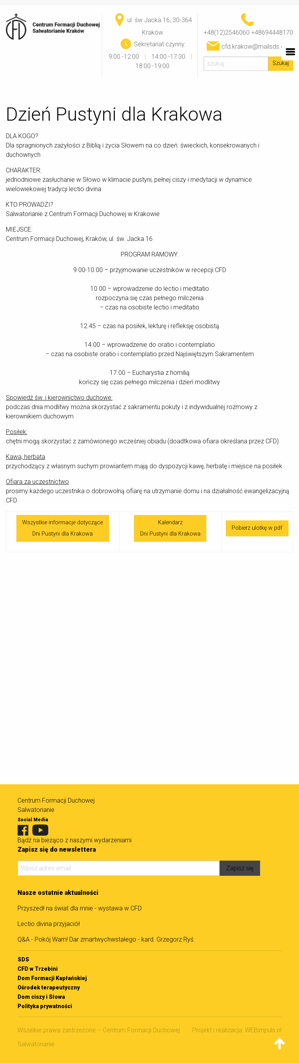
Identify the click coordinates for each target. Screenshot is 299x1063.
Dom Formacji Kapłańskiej (52, 978)
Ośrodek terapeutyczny (49, 987)
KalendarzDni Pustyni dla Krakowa (170, 528)
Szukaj (281, 63)
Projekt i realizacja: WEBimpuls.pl (236, 1030)
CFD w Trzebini (38, 969)
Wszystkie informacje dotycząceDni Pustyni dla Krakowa (62, 528)
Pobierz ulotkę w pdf (257, 528)
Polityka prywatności (45, 1006)
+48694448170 (272, 32)
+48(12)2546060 (227, 32)
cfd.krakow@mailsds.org (256, 46)
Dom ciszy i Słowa (41, 997)
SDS (23, 959)
